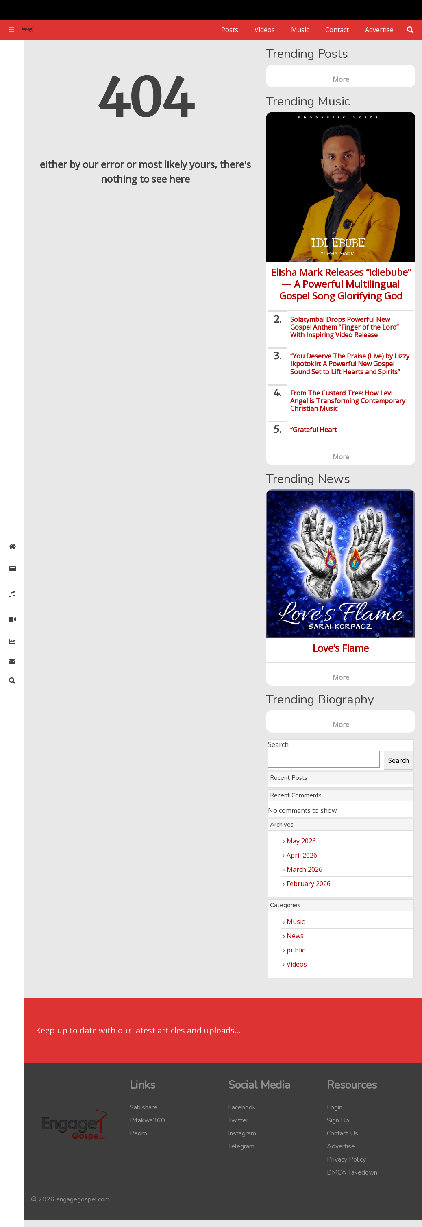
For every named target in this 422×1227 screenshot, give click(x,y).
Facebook (242, 1107)
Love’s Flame (341, 648)
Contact (337, 29)
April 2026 (302, 855)
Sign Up (338, 1120)
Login (334, 1107)
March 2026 (304, 869)
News (295, 935)
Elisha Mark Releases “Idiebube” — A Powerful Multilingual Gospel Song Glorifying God (341, 283)
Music (300, 29)
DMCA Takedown (352, 1172)
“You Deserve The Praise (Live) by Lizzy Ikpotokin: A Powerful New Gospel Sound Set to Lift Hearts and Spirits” (349, 364)
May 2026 (301, 840)
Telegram (241, 1146)
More (341, 79)
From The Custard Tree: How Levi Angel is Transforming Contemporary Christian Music (347, 401)
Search (278, 744)
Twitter (238, 1120)
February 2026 (309, 883)
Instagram (242, 1133)
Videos (265, 29)
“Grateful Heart (313, 429)
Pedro (138, 1133)
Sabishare (143, 1107)
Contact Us (342, 1133)
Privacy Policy (346, 1159)
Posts (229, 29)
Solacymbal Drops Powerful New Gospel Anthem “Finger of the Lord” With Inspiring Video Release (344, 327)
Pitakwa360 (147, 1120)
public (296, 949)
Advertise (379, 29)
